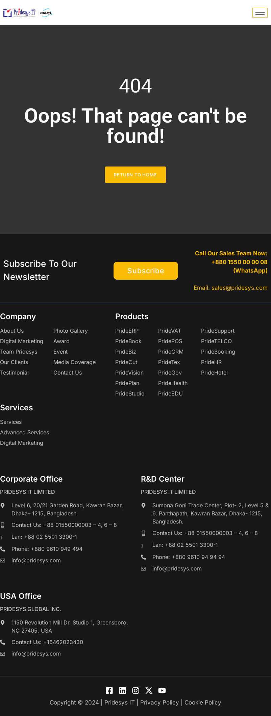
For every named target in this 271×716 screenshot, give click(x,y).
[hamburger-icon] (260, 13)
